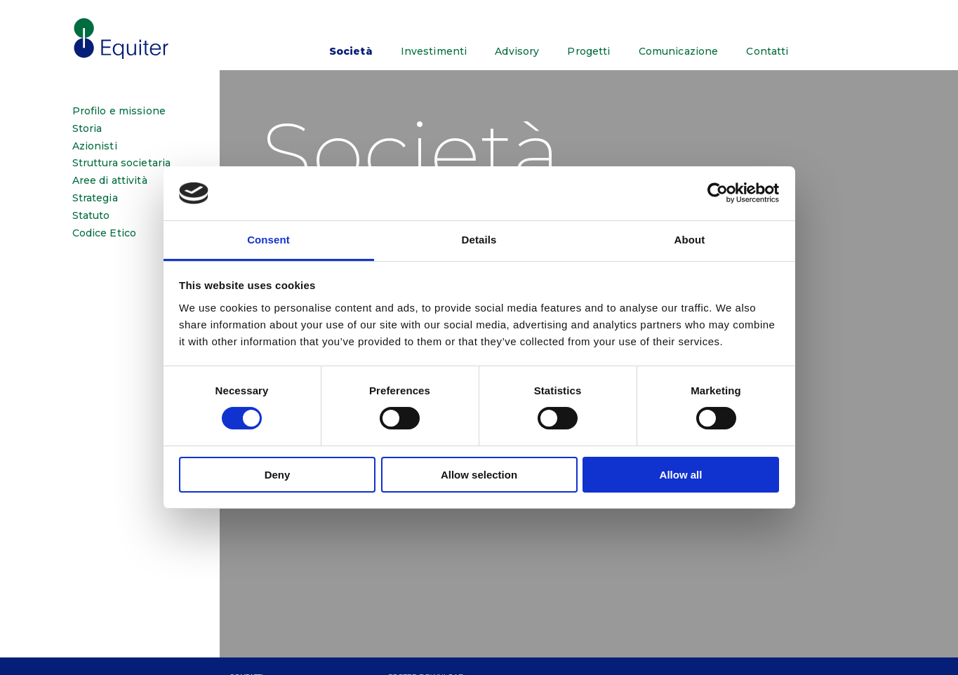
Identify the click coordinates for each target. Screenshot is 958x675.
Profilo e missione (119, 111)
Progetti (588, 51)
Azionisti (94, 146)
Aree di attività (109, 181)
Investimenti (434, 51)
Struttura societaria (121, 163)
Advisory (517, 51)
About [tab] (689, 240)
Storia (87, 129)
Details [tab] (479, 240)
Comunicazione (679, 51)
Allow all (681, 475)
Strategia (95, 198)
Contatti (767, 51)
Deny (278, 475)
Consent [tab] (268, 240)
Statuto (91, 216)
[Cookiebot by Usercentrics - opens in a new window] (717, 192)
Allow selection (479, 475)
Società (351, 51)
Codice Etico (104, 233)
